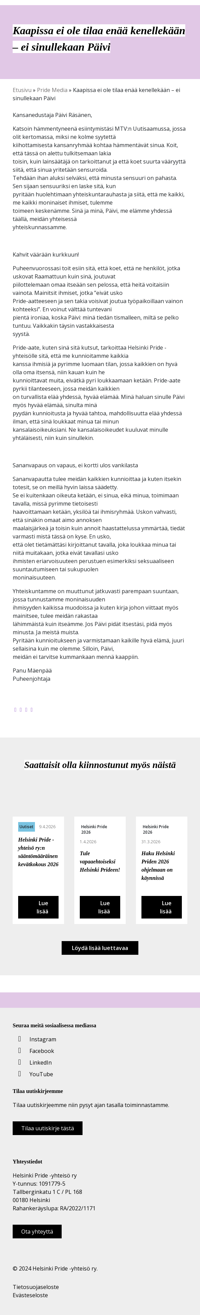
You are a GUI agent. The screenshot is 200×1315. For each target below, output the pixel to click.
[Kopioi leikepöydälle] (32, 709)
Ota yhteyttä (37, 1231)
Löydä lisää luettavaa (100, 948)
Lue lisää (42, 907)
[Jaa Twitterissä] (21, 709)
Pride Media (52, 90)
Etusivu (22, 90)
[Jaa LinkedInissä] (26, 709)
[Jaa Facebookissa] (15, 709)
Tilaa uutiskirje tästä (47, 1128)
